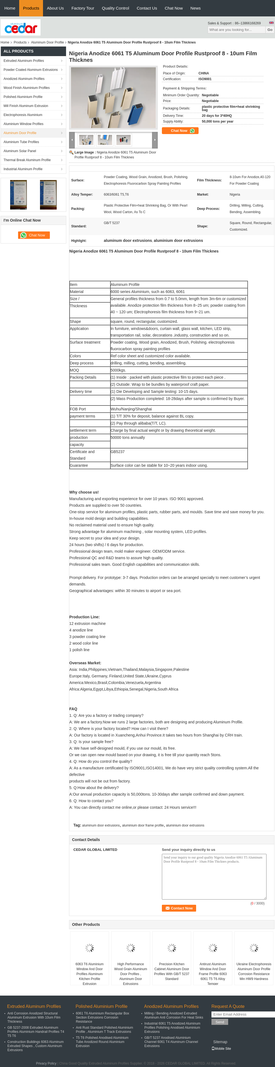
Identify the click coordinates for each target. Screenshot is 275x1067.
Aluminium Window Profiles (23, 124)
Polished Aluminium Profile (23, 97)
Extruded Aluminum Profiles (24, 61)
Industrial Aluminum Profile (23, 169)
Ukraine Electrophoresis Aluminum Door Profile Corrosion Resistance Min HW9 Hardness (253, 971)
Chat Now (174, 8)
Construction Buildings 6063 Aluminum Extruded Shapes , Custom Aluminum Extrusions (35, 1046)
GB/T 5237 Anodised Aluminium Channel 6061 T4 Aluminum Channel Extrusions (171, 1042)
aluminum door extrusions (101, 825)
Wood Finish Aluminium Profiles (27, 88)
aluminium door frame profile (143, 825)
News (195, 8)
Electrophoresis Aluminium (23, 115)
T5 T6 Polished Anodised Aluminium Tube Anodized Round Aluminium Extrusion (102, 1042)
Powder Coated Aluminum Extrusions (31, 70)
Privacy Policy (46, 1063)
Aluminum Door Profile (47, 42)
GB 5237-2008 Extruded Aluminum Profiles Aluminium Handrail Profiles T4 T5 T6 (35, 1032)
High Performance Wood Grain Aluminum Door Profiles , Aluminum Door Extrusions (130, 974)
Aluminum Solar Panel (20, 151)
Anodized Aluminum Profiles (24, 79)
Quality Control (115, 8)
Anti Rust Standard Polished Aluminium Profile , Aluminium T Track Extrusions (104, 1030)
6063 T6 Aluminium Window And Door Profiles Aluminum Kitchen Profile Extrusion (90, 974)
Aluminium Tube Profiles (21, 142)
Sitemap (220, 1042)
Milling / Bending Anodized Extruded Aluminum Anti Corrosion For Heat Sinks (173, 1015)
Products (31, 8)
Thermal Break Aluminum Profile (27, 160)
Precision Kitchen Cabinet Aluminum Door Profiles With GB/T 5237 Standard (172, 971)
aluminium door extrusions (185, 825)
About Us (55, 8)
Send (220, 1022)
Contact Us (147, 8)
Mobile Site (221, 1049)
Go (270, 30)
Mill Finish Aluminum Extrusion (26, 106)
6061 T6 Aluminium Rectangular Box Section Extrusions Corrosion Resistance (102, 1017)
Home (9, 8)
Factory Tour (82, 8)
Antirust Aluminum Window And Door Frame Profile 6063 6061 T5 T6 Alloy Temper (213, 974)
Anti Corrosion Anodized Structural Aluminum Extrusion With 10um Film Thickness (33, 1017)
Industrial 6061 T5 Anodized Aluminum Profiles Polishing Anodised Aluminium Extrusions (172, 1028)
